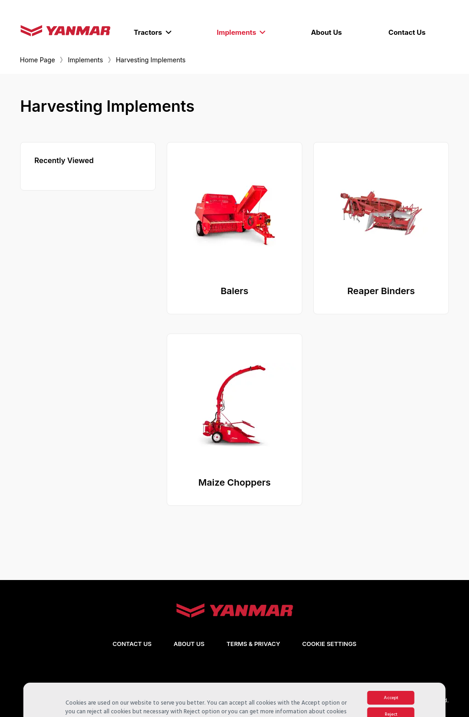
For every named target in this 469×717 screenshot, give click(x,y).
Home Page (37, 60)
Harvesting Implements (150, 60)
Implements (85, 60)
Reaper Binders (380, 290)
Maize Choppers (234, 482)
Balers (235, 290)
